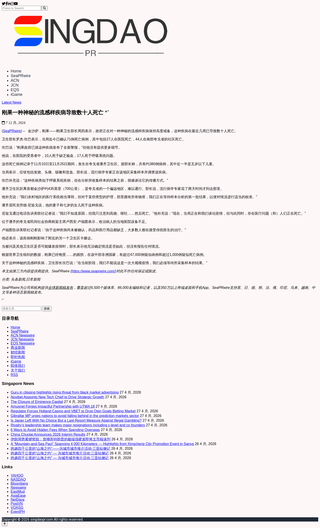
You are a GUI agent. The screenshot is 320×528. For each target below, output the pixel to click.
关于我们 (18, 370)
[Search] (44, 8)
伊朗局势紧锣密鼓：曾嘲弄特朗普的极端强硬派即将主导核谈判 (60, 439)
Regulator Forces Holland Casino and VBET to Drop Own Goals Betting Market (73, 411)
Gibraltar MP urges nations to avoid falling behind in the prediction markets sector (75, 416)
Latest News (11, 102)
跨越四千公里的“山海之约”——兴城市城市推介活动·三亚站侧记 (60, 448)
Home (16, 71)
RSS (14, 375)
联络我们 (18, 366)
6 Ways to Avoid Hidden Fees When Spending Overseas (55, 430)
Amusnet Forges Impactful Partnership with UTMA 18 (53, 406)
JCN (14, 85)
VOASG (17, 508)
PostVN (17, 503)
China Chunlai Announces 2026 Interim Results (48, 434)
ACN (15, 80)
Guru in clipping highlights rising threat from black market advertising (65, 392)
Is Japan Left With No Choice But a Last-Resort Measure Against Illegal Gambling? (76, 420)
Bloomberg (19, 483)
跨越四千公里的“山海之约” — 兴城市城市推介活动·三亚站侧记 (60, 453)
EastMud (18, 491)
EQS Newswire (23, 343)
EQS (15, 90)
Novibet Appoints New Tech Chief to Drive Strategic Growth (57, 397)
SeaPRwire (21, 76)
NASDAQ (18, 479)
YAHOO (17, 475)
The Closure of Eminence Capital (37, 402)
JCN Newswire (22, 339)
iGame (16, 94)
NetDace (17, 499)
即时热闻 (18, 357)
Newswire (18, 487)
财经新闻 (18, 352)
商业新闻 (18, 347)
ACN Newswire (23, 335)
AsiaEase (18, 495)
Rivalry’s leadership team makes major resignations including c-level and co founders (78, 425)
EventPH (18, 512)
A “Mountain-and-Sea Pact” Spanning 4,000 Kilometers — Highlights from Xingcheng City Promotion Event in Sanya (102, 444)
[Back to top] (5, 524)
